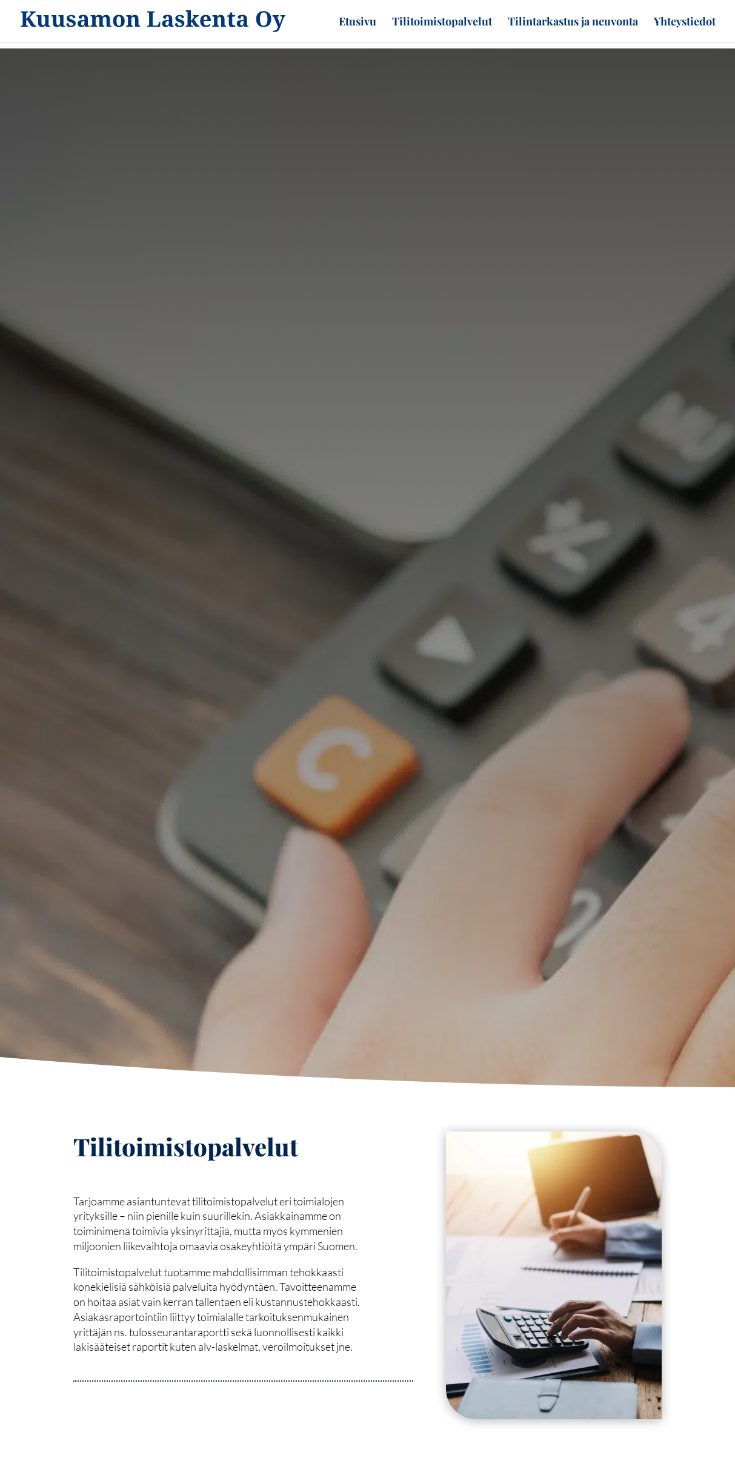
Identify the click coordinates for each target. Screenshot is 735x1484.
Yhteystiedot (685, 22)
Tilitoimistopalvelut (442, 22)
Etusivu (357, 22)
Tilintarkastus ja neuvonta (573, 22)
